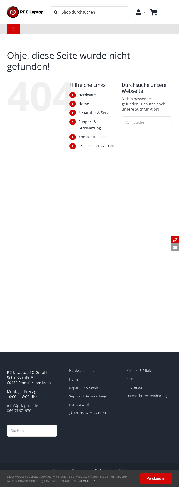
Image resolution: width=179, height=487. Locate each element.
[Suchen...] (147, 122)
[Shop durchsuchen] (89, 12)
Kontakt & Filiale (92, 136)
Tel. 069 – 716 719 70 (96, 146)
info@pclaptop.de (22, 405)
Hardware (87, 94)
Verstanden (156, 478)
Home (83, 103)
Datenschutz (86, 481)
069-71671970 (19, 410)
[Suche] (56, 12)
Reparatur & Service (96, 112)
